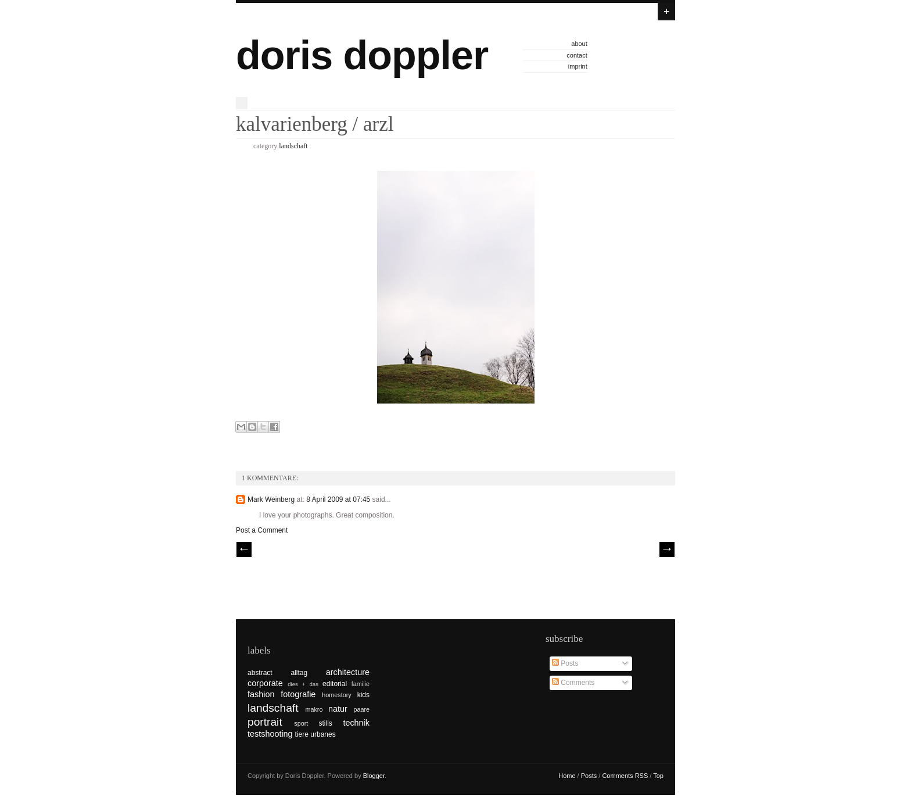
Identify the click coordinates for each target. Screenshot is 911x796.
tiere (302, 734)
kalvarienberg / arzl (314, 124)
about (579, 43)
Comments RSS (625, 775)
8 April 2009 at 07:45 (339, 499)
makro (313, 709)
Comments (573, 683)
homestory (336, 694)
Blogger (374, 775)
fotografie (298, 694)
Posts (565, 663)
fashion (261, 694)
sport (301, 723)
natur (337, 708)
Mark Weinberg (271, 499)
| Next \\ (667, 549)
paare (361, 709)
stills (325, 723)
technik (356, 722)
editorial (334, 684)
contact (576, 55)
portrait (265, 722)
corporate (265, 683)
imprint (577, 66)
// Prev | (244, 549)
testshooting (270, 733)
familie (361, 683)
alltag (298, 673)
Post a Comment (262, 530)
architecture (348, 672)
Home (566, 775)
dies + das (303, 684)
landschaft (293, 146)
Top (658, 775)
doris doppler (362, 55)
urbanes (322, 734)
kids (363, 695)
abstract (260, 673)
